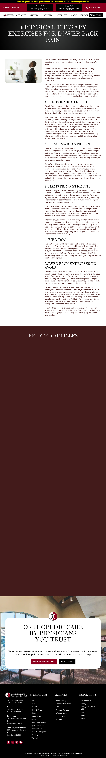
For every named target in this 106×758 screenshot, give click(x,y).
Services (35, 15)
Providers (49, 15)
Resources (63, 15)
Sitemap (79, 754)
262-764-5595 (94, 8)
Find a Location (12, 8)
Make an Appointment (43, 662)
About (74, 15)
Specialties (22, 15)
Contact (84, 15)
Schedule (95, 15)
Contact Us (67, 662)
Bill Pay (40, 6)
